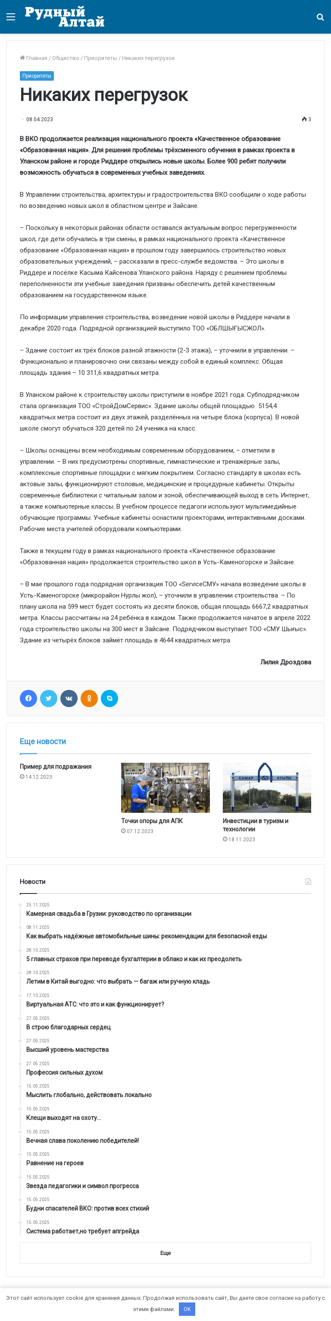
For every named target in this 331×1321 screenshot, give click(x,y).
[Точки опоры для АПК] (165, 788)
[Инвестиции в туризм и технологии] (267, 788)
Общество (65, 58)
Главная (33, 58)
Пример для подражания (55, 766)
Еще (165, 1253)
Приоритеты (100, 58)
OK (187, 1309)
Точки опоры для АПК (152, 821)
